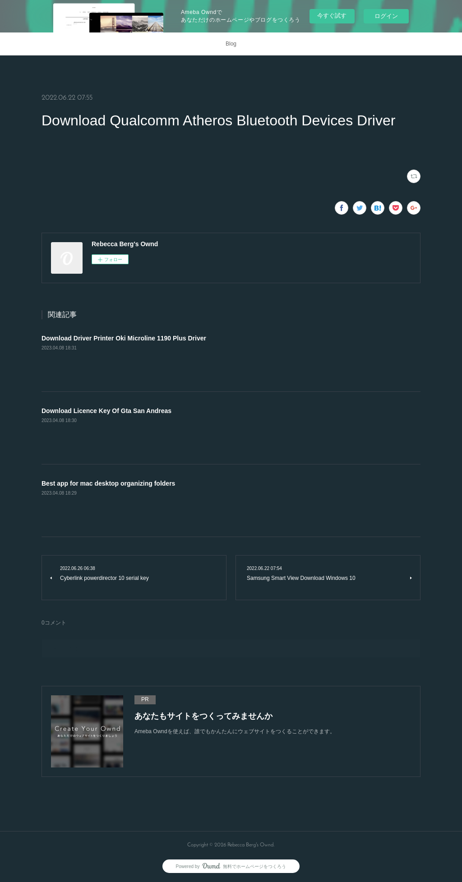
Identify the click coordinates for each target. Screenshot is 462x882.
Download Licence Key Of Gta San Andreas (106, 410)
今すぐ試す (331, 15)
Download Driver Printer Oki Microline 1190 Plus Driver (124, 338)
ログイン (386, 16)
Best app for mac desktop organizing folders (108, 483)
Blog (231, 44)
